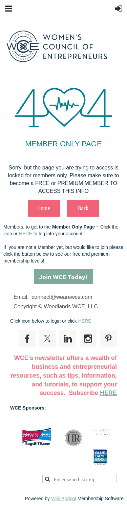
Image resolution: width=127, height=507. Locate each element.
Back (83, 208)
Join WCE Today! (63, 276)
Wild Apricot (63, 498)
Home (43, 208)
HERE (25, 233)
